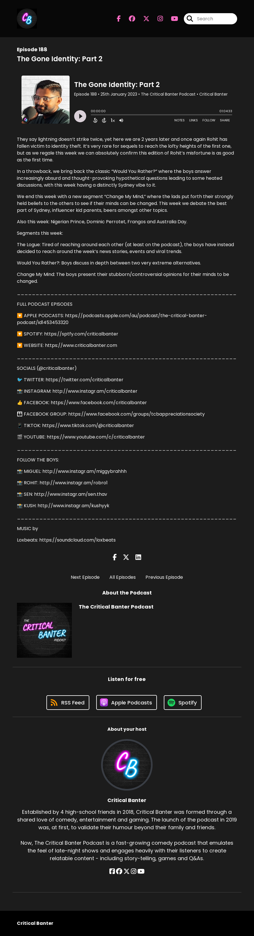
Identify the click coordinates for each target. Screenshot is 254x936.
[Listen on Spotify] (183, 702)
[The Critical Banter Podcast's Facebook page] (119, 18)
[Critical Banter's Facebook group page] (119, 871)
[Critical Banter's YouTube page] (141, 871)
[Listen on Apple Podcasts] (126, 702)
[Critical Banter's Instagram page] (133, 871)
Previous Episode (164, 577)
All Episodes (122, 577)
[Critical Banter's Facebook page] (112, 871)
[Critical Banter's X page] (126, 871)
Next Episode (85, 577)
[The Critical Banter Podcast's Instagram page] (157, 18)
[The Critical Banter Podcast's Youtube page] (171, 18)
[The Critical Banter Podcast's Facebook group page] (128, 18)
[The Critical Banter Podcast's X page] (142, 18)
